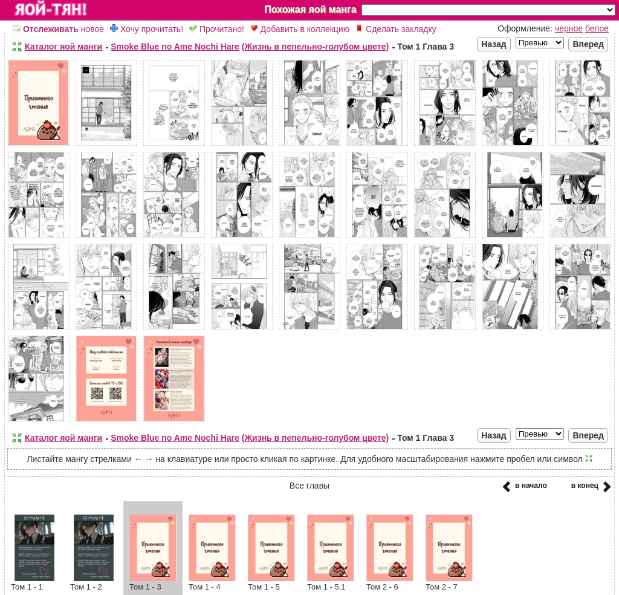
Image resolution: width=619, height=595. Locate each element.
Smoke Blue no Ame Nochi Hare (175, 46)
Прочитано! (216, 29)
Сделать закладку (395, 29)
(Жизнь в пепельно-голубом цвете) (315, 46)
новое (58, 29)
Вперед (588, 44)
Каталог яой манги (63, 46)
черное (569, 28)
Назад (494, 44)
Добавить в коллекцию (299, 29)
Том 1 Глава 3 (425, 46)
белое (597, 28)
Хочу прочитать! (146, 29)
